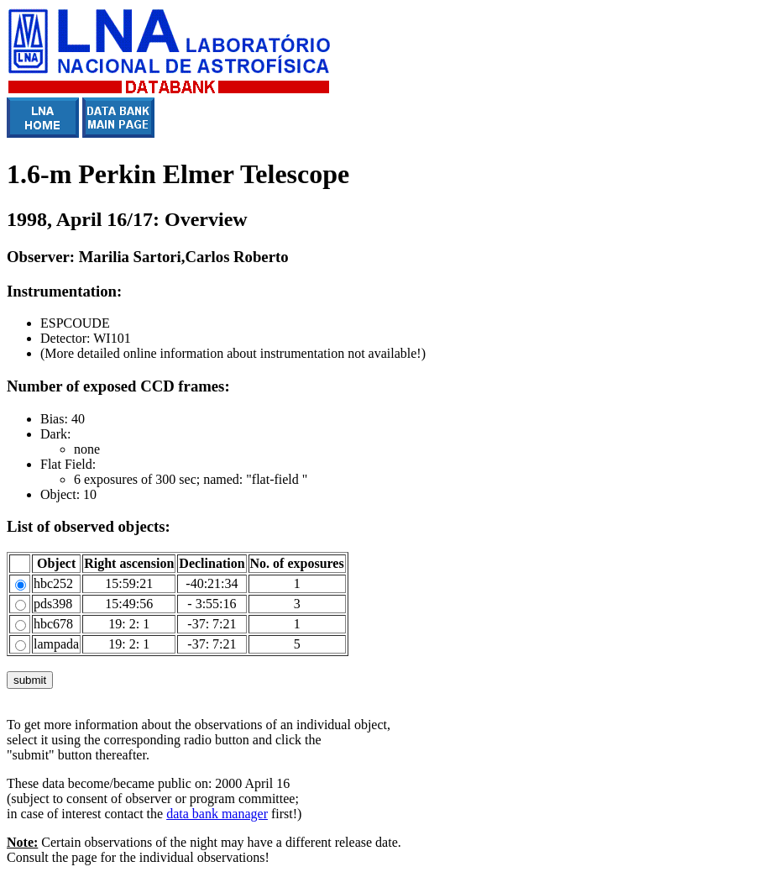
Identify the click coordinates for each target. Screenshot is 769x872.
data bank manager (217, 813)
